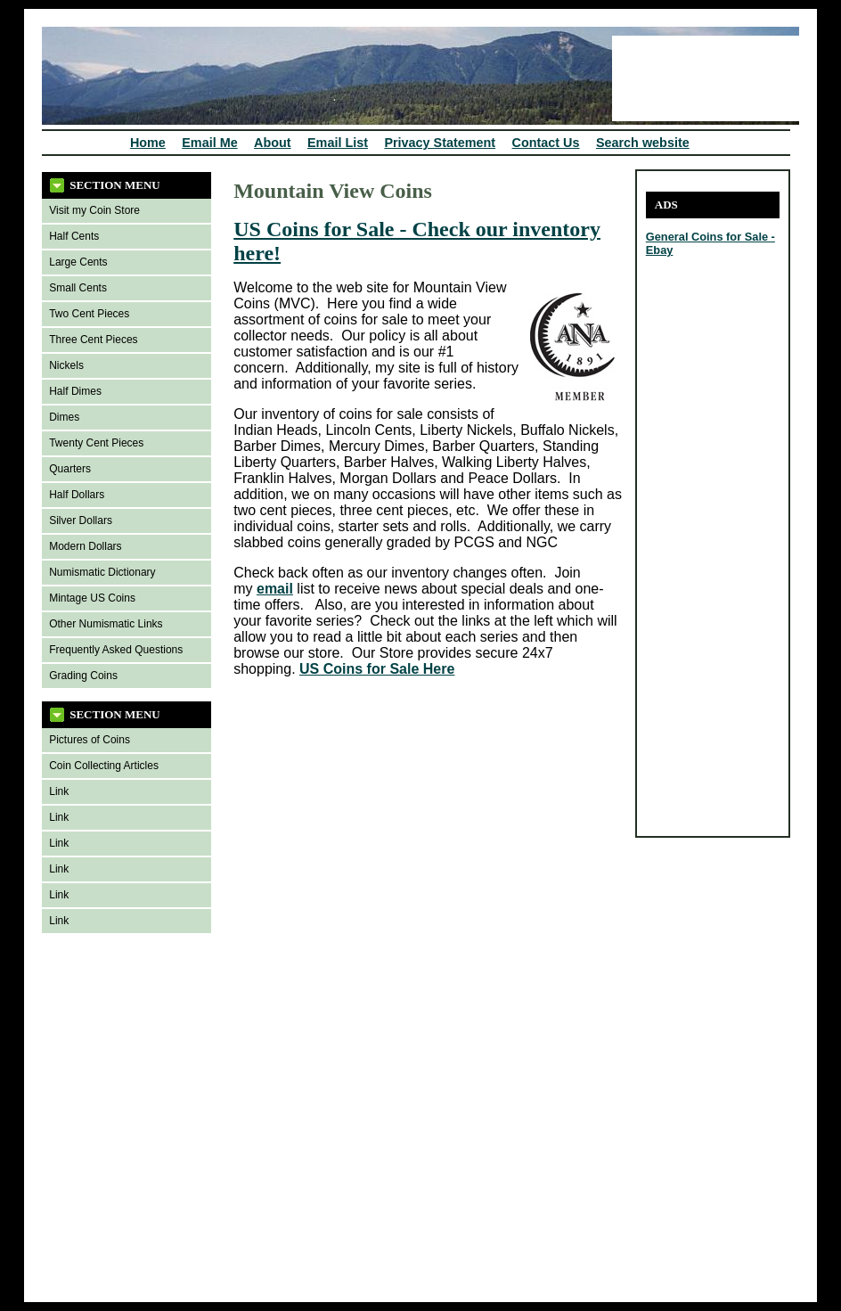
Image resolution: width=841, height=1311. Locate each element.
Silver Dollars (80, 520)
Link (59, 791)
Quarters (70, 469)
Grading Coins (83, 675)
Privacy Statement (439, 142)
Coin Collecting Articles (104, 765)
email (275, 588)
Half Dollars (76, 494)
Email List (337, 142)
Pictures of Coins (89, 739)
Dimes (64, 417)
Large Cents (78, 262)
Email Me (209, 142)
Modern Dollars (85, 546)
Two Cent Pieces (89, 313)
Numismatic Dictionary (102, 572)
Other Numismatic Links (105, 624)
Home (148, 142)
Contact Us (546, 142)
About (272, 142)
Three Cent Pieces (93, 339)
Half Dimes (75, 391)
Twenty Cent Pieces (96, 443)
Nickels (66, 365)
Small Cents (78, 288)
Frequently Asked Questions (116, 649)
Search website (643, 142)
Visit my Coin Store (94, 210)
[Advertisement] (699, 559)
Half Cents (74, 236)
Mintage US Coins (92, 598)
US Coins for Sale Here (376, 668)
